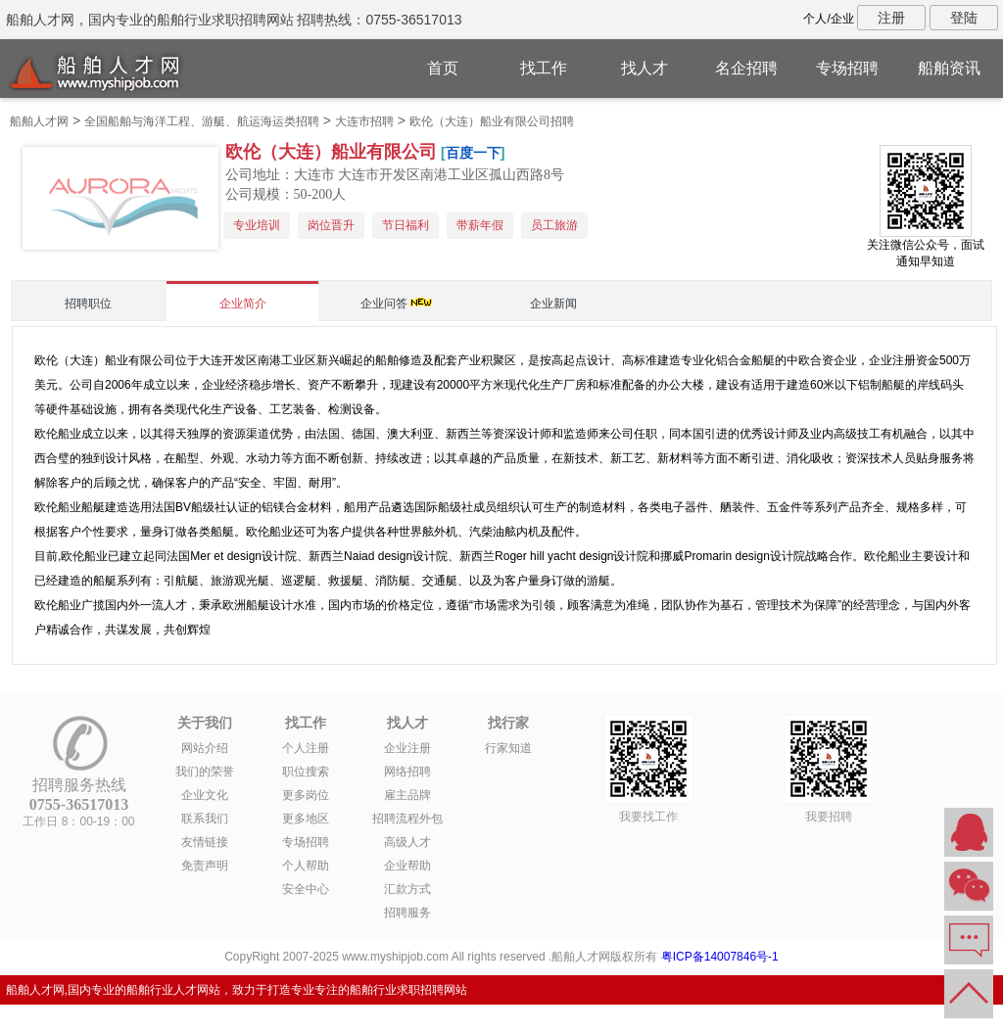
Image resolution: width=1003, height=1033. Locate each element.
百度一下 (473, 153)
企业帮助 (407, 865)
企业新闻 (553, 303)
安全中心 (305, 889)
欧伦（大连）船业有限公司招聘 (491, 121)
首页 (442, 68)
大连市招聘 (364, 121)
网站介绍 (204, 748)
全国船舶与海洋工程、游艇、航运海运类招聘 (201, 121)
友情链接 (204, 842)
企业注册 (407, 748)
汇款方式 (407, 889)
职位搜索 (305, 771)
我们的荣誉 (204, 771)
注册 (891, 17)
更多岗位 (305, 795)
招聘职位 (88, 303)
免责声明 (204, 865)
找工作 (543, 68)
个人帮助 (305, 865)
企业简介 (242, 303)
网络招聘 (407, 771)
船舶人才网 (39, 121)
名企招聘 (746, 68)
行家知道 (508, 748)
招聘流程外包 (407, 818)
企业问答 (383, 303)
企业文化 (204, 795)
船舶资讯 (949, 68)
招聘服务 (407, 912)
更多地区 (305, 818)
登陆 (964, 17)
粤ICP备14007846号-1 (720, 956)
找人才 (644, 68)
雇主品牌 (407, 795)
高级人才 (407, 842)
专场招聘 (847, 68)
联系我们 (204, 818)
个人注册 (305, 748)
